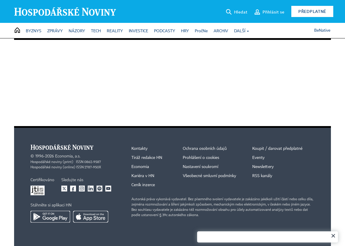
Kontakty (139, 149)
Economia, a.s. (67, 156)
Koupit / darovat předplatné (277, 149)
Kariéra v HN (142, 176)
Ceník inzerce (143, 185)
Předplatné (312, 11)
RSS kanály (262, 176)
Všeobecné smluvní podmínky (209, 176)
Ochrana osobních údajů (205, 149)
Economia (140, 167)
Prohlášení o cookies (201, 158)
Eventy (258, 158)
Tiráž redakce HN (146, 158)
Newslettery (263, 167)
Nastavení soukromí (200, 167)
